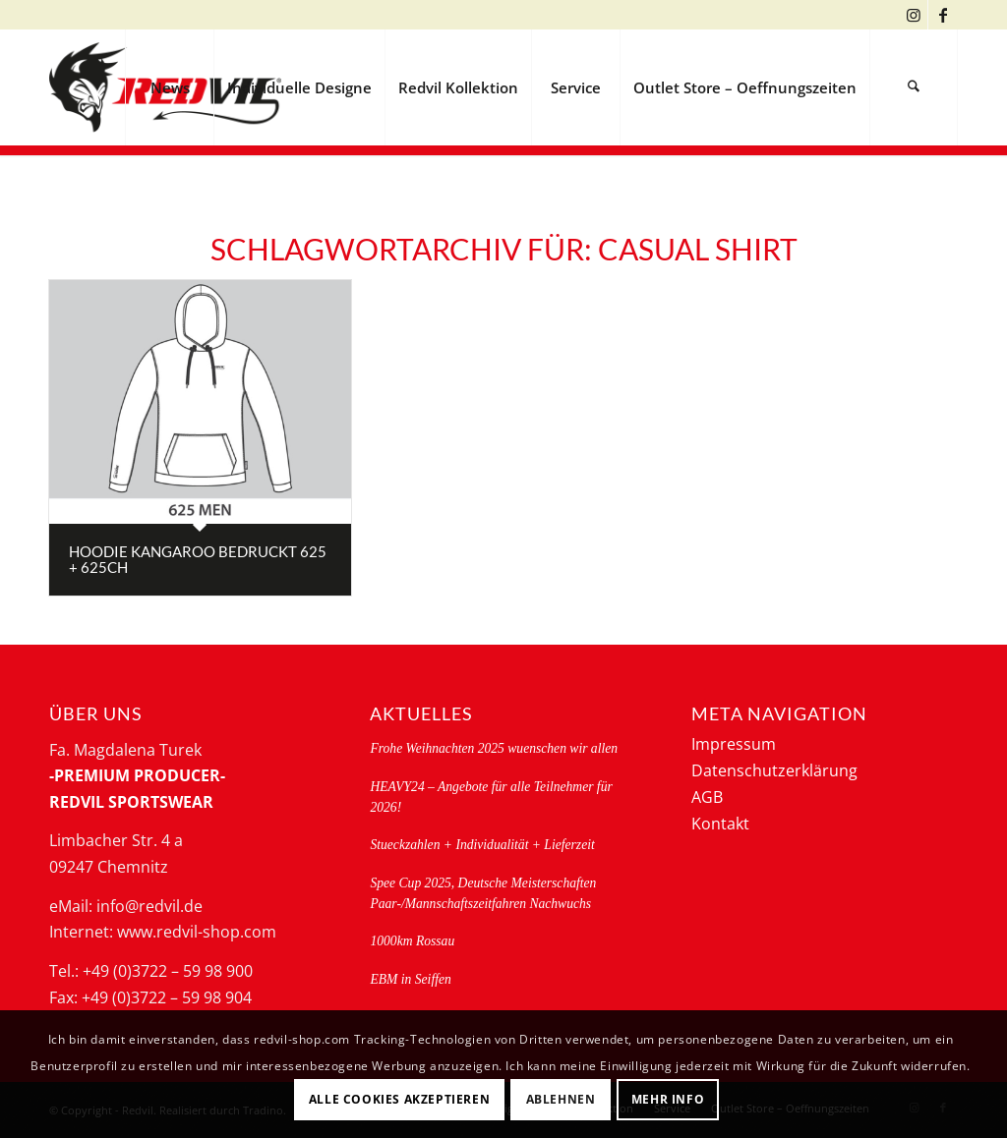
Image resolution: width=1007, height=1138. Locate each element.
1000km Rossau (412, 941)
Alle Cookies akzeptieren (399, 1099)
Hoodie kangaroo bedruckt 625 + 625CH (197, 559)
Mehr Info (667, 1099)
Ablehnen (561, 1099)
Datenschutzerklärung (774, 770)
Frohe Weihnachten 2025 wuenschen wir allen (494, 748)
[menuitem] (169, 87)
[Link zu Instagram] (913, 14)
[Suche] (913, 87)
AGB (707, 797)
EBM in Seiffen (410, 979)
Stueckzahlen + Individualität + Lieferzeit (482, 844)
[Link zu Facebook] (943, 14)
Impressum (733, 744)
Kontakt (720, 823)
